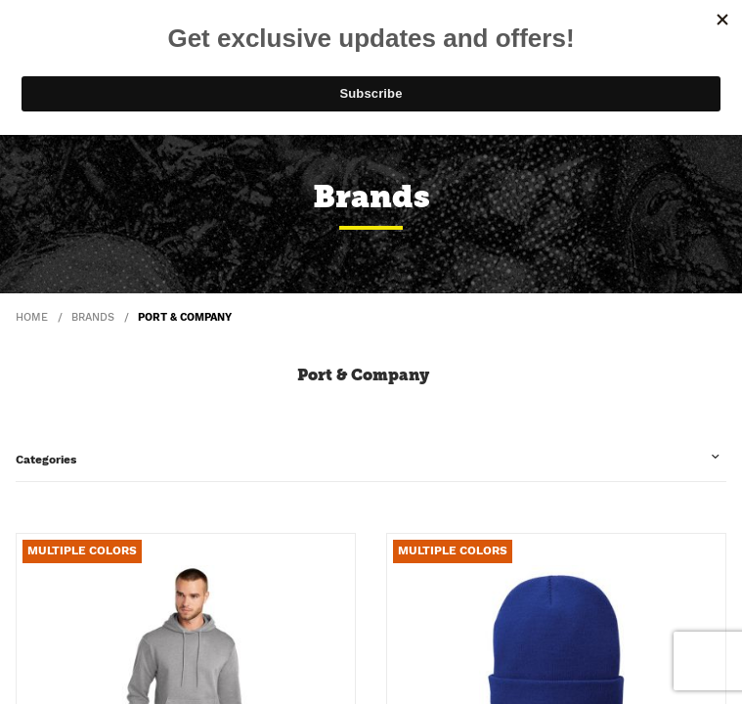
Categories (46, 459)
